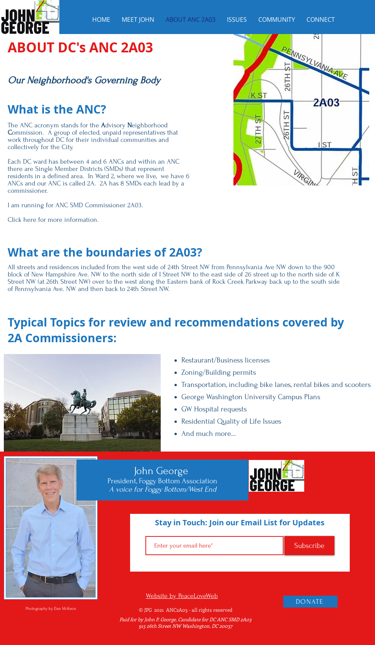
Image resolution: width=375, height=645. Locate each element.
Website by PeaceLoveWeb (182, 596)
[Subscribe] (309, 545)
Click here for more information (52, 219)
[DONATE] (310, 602)
